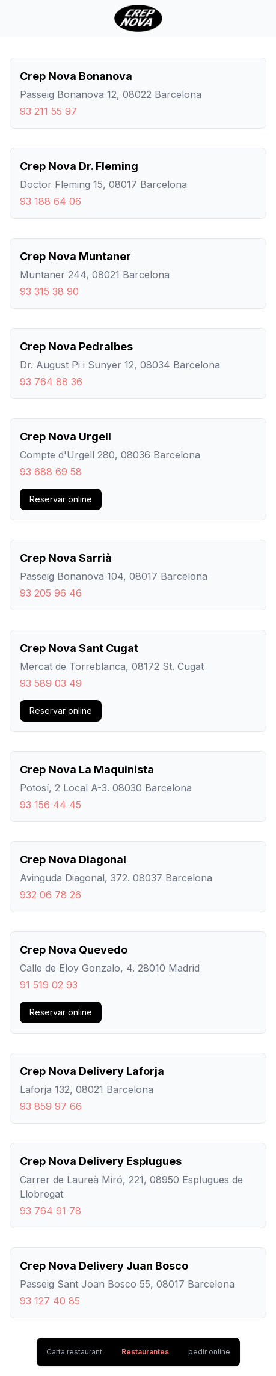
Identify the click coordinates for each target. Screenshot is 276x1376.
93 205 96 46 (51, 593)
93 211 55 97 (48, 111)
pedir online (209, 1351)
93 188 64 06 (50, 201)
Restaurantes (145, 1351)
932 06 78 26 (50, 895)
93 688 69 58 (51, 472)
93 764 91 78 (50, 1211)
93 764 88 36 (51, 382)
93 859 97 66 (51, 1106)
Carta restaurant (74, 1351)
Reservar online (60, 499)
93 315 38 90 (49, 291)
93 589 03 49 (51, 683)
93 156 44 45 (50, 805)
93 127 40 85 (50, 1301)
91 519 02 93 (49, 985)
